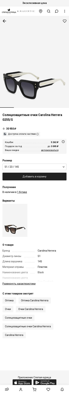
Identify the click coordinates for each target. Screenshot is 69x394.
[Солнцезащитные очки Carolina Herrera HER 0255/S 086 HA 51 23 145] (14, 220)
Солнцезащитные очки (18, 317)
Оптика (9, 300)
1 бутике (22, 192)
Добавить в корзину (34, 176)
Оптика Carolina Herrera (34, 300)
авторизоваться (50, 150)
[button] (56, 11)
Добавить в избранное (65, 21)
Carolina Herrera (14, 335)
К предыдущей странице (4, 21)
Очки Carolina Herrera (30, 309)
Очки (8, 309)
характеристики (19, 283)
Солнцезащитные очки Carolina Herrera (28, 326)
